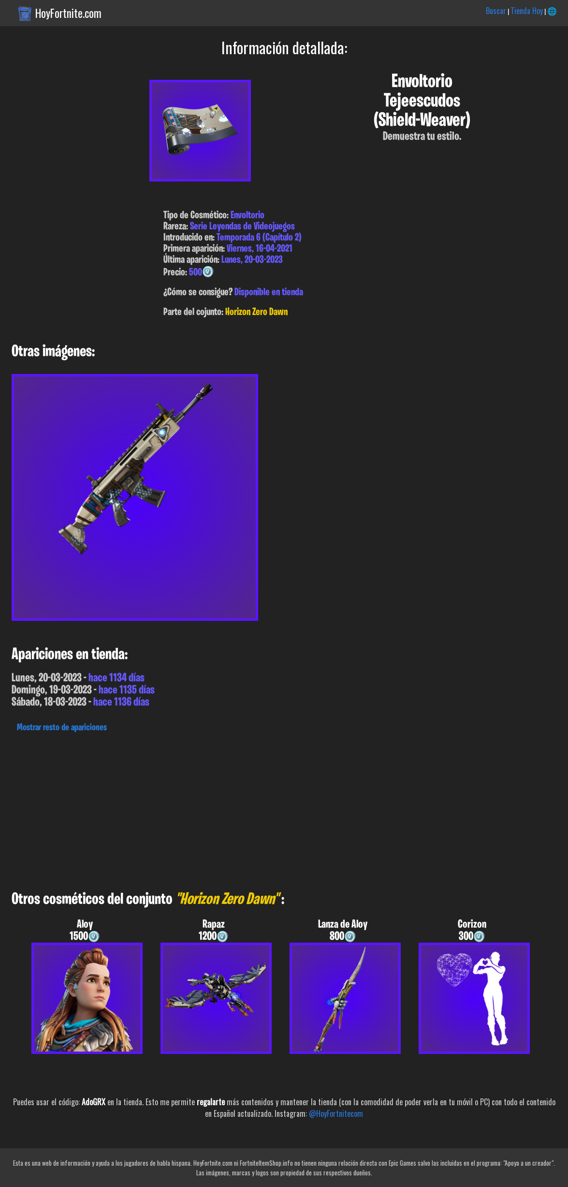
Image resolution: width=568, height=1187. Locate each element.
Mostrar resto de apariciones (62, 728)
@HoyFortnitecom (336, 1113)
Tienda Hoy (526, 10)
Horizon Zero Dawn (256, 312)
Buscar (496, 10)
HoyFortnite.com (68, 13)
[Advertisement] (284, 809)
